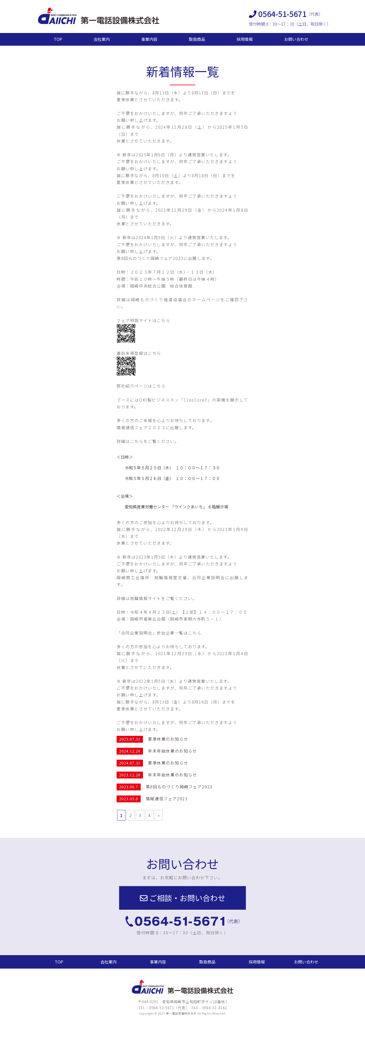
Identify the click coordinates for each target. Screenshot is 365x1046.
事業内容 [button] (158, 962)
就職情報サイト (145, 598)
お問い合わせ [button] (306, 962)
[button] (182, 898)
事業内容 (149, 39)
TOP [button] (59, 962)
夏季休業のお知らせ (168, 739)
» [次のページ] (158, 815)
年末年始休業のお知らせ (172, 751)
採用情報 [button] (257, 962)
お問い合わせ (296, 39)
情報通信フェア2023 (167, 798)
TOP (58, 39)
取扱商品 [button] (207, 962)
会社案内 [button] (108, 962)
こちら (163, 320)
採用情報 (244, 39)
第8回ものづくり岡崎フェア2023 (179, 787)
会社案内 (102, 39)
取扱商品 (197, 39)
